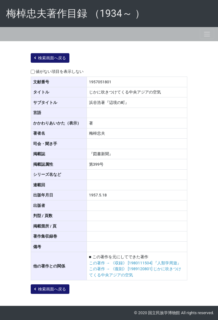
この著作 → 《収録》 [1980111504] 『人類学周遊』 (135, 263)
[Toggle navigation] (207, 34)
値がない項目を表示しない (60, 71)
